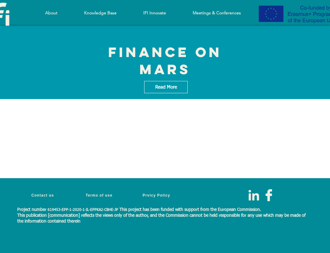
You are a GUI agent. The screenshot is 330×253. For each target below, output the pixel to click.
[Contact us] (43, 195)
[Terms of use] (99, 195)
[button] (100, 12)
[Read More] (166, 87)
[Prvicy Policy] (157, 195)
